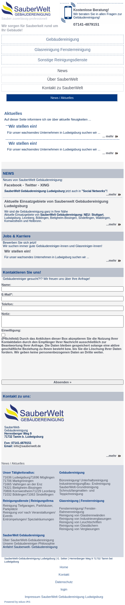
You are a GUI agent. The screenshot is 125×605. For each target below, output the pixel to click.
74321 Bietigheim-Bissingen (22, 487)
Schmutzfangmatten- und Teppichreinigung (76, 492)
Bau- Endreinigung (97, 483)
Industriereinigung (71, 483)
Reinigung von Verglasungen (79, 529)
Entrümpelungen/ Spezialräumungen (28, 519)
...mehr (111, 194)
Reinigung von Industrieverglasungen (85, 518)
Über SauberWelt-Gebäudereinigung (28, 540)
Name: (6, 284)
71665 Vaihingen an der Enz (22, 484)
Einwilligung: (11, 330)
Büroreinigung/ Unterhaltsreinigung (83, 480)
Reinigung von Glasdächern (78, 525)
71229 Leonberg (43, 491)
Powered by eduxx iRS (17, 601)
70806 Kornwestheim (17, 491)
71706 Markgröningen (18, 480)
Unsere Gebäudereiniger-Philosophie (29, 543)
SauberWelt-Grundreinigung (78, 487)
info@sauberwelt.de (27, 446)
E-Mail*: (7, 294)
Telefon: (7, 304)
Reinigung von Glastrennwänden (82, 515)
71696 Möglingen (42, 477)
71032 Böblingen (15, 494)
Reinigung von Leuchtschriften (80, 522)
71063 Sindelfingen (40, 494)
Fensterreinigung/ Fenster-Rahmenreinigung (77, 510)
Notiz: (5, 313)
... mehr (108, 136)
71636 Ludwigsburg (16, 477)
